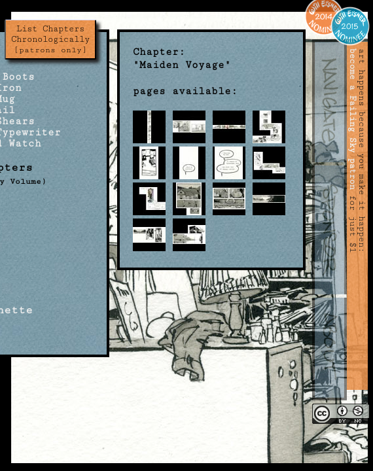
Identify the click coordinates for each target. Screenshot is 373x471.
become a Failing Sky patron (352, 119)
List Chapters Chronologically (50, 39)
